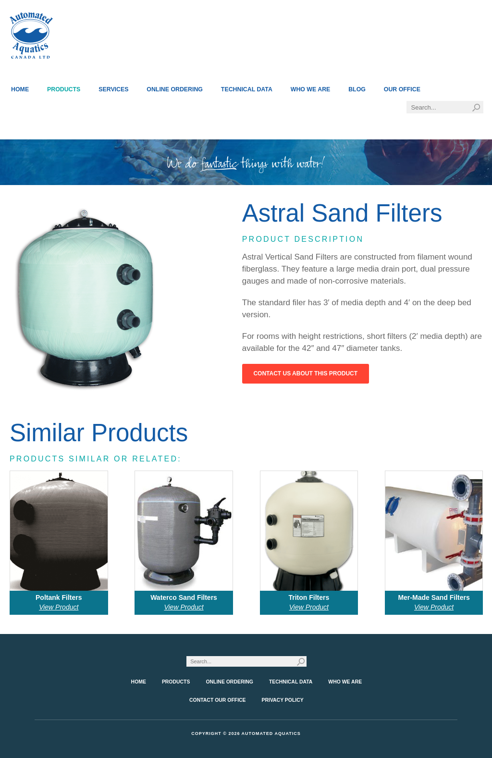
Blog (357, 89)
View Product (58, 607)
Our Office (402, 89)
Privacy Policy (283, 700)
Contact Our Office (217, 700)
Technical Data (246, 89)
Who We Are (311, 89)
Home (20, 89)
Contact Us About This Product (305, 373)
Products (63, 89)
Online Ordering (175, 89)
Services (113, 89)
